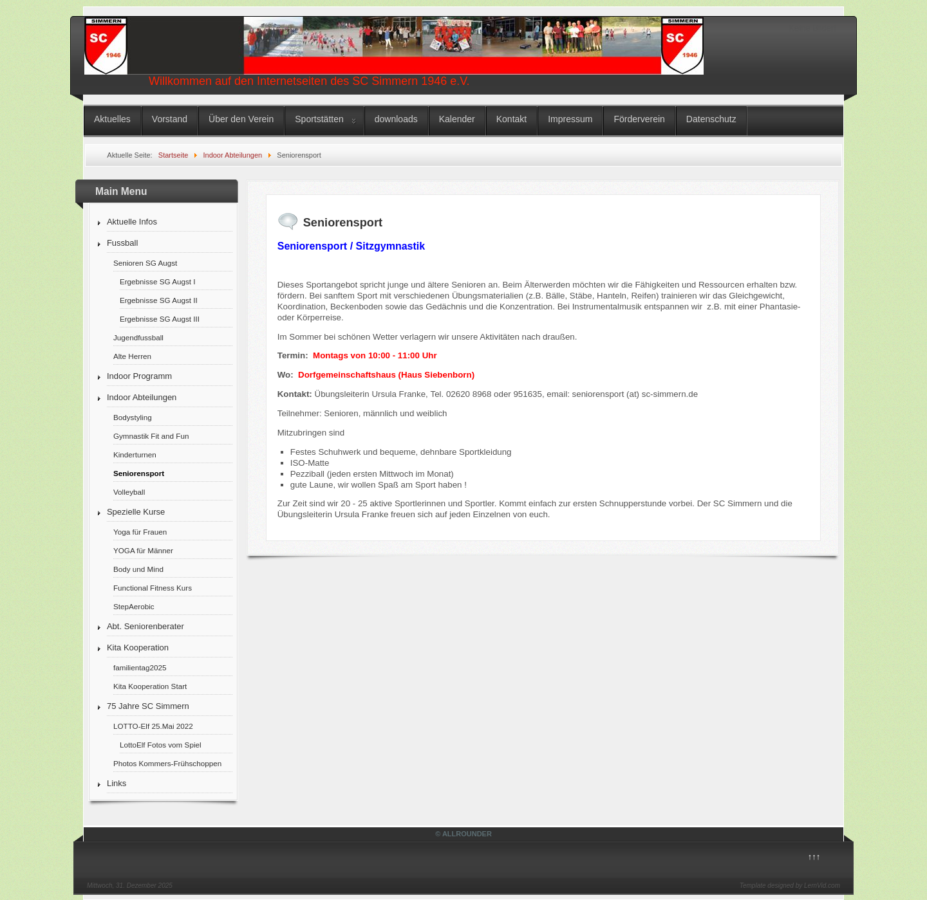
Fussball (122, 243)
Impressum (570, 119)
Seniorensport (138, 473)
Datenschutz (711, 119)
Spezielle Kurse (136, 512)
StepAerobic (133, 606)
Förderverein (638, 119)
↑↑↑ (814, 856)
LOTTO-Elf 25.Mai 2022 (153, 726)
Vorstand (169, 119)
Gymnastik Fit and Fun (151, 436)
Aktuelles (112, 119)
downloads (396, 119)
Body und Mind (138, 569)
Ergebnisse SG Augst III (160, 319)
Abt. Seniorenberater (145, 626)
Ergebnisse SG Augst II (159, 300)
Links (116, 783)
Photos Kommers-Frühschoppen (167, 763)
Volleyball (129, 492)
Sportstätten (319, 119)
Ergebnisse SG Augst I (158, 281)
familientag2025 (140, 667)
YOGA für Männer (143, 550)
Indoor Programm (139, 376)
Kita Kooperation (138, 647)
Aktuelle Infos (132, 221)
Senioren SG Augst (145, 263)
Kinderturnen (134, 454)
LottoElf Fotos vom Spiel (160, 744)
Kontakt (511, 119)
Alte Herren (132, 356)
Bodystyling (132, 417)
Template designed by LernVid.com (790, 885)
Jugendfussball (138, 337)
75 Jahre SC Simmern (148, 706)
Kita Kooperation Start (150, 686)
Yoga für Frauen (140, 532)
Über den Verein (241, 119)
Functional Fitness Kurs (152, 587)
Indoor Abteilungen (141, 397)
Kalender (457, 119)
